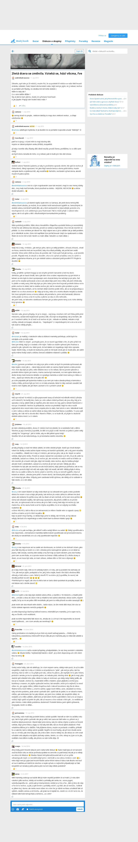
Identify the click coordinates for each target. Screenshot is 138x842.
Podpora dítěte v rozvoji (29, 67)
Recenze (95, 41)
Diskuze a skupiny (51, 41)
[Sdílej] (22, 106)
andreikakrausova (20, 185)
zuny (15, 492)
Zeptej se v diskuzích (112, 166)
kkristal (16, 595)
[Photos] (17, 809)
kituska (16, 342)
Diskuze (15, 67)
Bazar (36, 41)
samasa (16, 130)
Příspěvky (70, 41)
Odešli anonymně (35, 809)
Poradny (83, 41)
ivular (15, 364)
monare (16, 336)
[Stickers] (22, 809)
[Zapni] (79, 51)
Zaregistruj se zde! (118, 35)
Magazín (108, 41)
